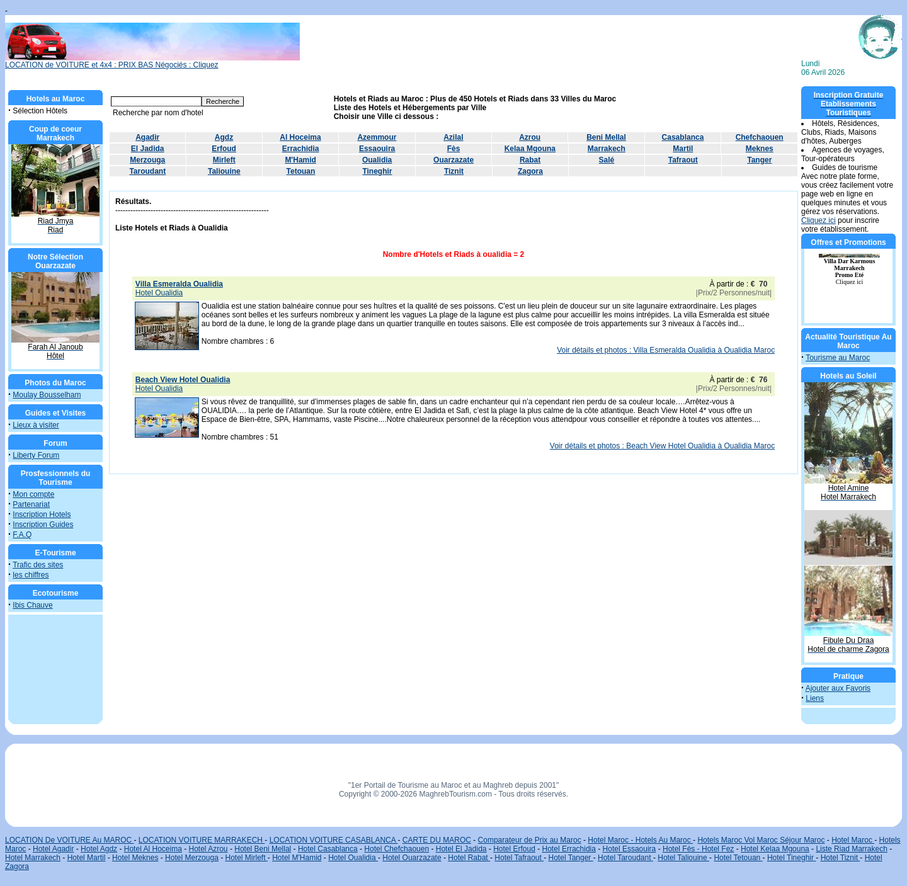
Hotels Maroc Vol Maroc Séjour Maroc (760, 840)
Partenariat (31, 504)
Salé (607, 160)
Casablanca (683, 137)
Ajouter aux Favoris (838, 688)
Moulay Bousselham (47, 394)
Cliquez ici (818, 220)
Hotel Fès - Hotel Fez (698, 848)
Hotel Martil (86, 857)
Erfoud (224, 148)
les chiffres (30, 575)
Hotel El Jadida (461, 848)
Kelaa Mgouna (530, 148)
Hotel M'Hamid (296, 857)
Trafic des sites (38, 564)
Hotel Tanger (571, 857)
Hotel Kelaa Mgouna (775, 848)
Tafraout (683, 160)
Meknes (759, 148)
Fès (453, 148)
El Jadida (147, 148)
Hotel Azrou (208, 848)
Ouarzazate (453, 160)
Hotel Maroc (852, 840)
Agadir (147, 137)
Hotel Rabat (469, 857)
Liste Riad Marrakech (851, 848)
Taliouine (224, 171)
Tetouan (301, 171)
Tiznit (454, 171)
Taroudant (147, 171)
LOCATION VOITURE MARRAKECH (202, 840)
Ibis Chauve (32, 605)
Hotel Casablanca (328, 848)
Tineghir (377, 171)
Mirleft (224, 160)
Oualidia (377, 160)
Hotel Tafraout (519, 857)
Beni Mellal (606, 137)
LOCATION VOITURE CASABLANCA (334, 840)
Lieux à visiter (36, 425)
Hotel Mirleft (246, 857)
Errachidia (300, 148)
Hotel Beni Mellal (262, 848)
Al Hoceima (300, 137)
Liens (815, 698)
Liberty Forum (36, 455)
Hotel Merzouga (192, 857)
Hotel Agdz (99, 848)
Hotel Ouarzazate (411, 857)
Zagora (530, 171)
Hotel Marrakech (32, 857)
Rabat (530, 160)
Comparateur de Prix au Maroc (529, 840)
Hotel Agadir (53, 848)
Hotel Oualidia (353, 857)
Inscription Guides (43, 524)
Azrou (529, 137)
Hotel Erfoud (514, 848)
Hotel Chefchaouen (396, 848)
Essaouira (377, 148)
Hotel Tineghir (791, 857)
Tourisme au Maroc (838, 357)
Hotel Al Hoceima (153, 848)
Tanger (759, 160)
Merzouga (147, 160)
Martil (683, 148)
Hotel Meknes (135, 857)
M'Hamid (300, 160)
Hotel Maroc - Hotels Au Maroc (640, 840)
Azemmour (376, 137)
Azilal (453, 137)
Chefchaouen (760, 137)
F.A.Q (22, 534)
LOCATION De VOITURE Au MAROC (69, 840)
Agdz (224, 137)
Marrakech (606, 148)
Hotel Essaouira (629, 848)
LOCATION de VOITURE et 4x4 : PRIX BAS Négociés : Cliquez (152, 61)
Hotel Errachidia (569, 848)
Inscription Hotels (42, 514)
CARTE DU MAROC (436, 840)
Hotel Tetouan (738, 857)
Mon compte (33, 494)
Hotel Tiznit (840, 857)
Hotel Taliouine (683, 857)
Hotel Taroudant (625, 857)
